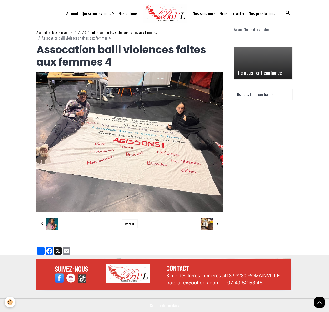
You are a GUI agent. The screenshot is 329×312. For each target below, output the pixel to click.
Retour (130, 224)
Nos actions (128, 13)
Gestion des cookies (164, 305)
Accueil (72, 13)
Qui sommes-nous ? (98, 13)
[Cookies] (10, 302)
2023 (82, 32)
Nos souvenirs (204, 13)
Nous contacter (232, 13)
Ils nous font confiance (260, 72)
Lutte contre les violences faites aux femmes (124, 32)
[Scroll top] (319, 302)
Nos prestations (262, 13)
